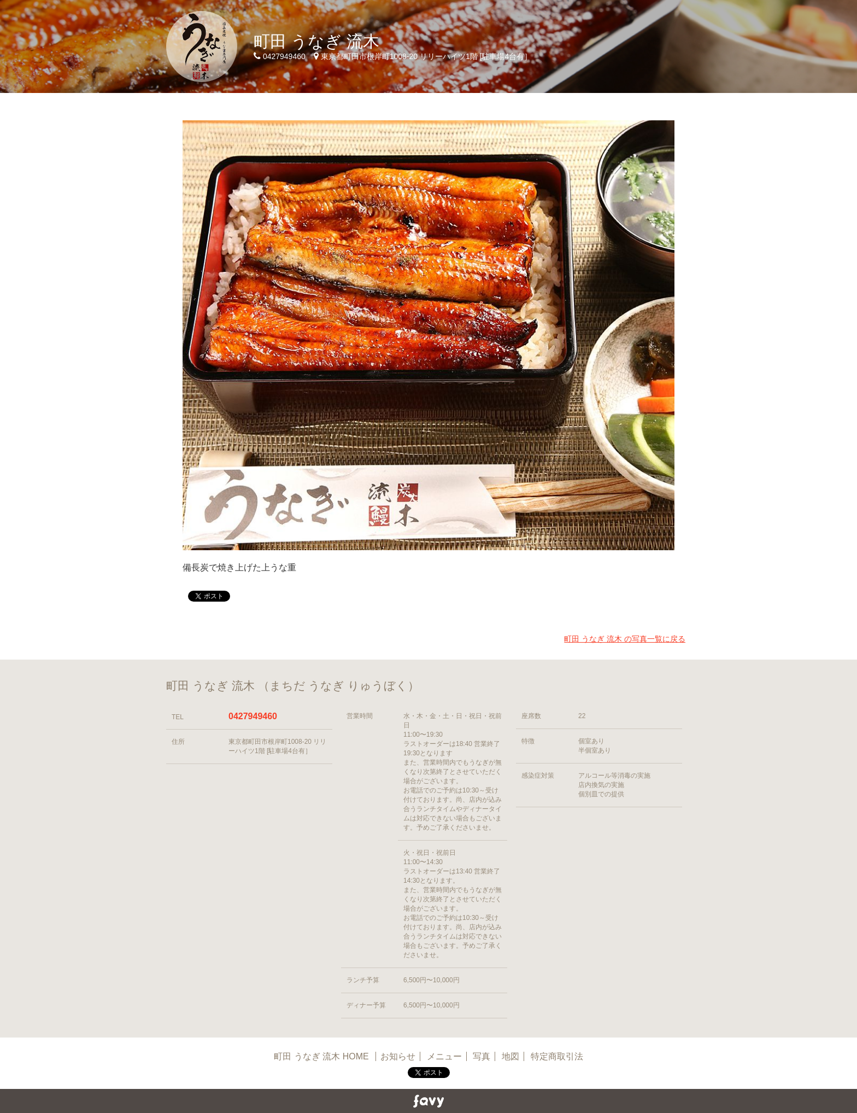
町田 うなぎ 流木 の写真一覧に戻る (624, 638)
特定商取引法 (557, 1056)
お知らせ (397, 1056)
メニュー (444, 1056)
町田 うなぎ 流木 (316, 41)
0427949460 (252, 716)
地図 (510, 1056)
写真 (481, 1056)
